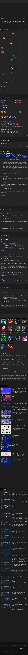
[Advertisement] (14, 482)
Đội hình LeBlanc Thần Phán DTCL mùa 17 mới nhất (19, 519)
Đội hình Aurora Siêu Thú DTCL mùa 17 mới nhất (19, 585)
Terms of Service (14, 653)
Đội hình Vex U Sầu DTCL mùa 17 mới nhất (19, 511)
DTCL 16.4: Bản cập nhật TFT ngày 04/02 (18, 450)
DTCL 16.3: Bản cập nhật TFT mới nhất (19, 462)
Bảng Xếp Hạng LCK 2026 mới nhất (19, 457)
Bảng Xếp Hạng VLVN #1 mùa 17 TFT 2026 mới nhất (19, 394)
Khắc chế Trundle (25, 29)
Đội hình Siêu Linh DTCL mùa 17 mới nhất (19, 579)
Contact (18, 653)
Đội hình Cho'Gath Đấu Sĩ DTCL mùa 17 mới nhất (19, 534)
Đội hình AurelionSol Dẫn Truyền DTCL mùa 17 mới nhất (19, 540)
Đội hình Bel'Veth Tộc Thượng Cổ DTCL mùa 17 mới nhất (18, 598)
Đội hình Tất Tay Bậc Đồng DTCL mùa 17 (19, 409)
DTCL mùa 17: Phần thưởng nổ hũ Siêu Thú (19, 415)
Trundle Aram (19, 29)
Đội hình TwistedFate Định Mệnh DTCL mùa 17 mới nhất (19, 527)
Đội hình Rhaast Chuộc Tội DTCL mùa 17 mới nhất (19, 592)
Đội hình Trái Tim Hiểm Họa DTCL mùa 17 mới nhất (19, 610)
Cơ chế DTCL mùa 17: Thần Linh (18, 424)
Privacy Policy (9, 653)
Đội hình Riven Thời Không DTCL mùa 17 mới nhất (19, 504)
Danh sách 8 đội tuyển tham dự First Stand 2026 (19, 431)
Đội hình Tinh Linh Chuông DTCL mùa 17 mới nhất (19, 554)
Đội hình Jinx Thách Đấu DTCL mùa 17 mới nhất (19, 604)
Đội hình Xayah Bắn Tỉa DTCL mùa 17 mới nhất (19, 573)
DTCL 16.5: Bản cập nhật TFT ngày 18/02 (18, 441)
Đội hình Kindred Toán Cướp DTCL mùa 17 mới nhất (19, 548)
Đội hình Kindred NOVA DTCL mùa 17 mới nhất (19, 567)
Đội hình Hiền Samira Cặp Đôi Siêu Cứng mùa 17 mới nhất (18, 497)
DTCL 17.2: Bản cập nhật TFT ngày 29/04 (18, 401)
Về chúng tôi (4, 653)
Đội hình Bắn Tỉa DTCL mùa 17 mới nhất (19, 561)
